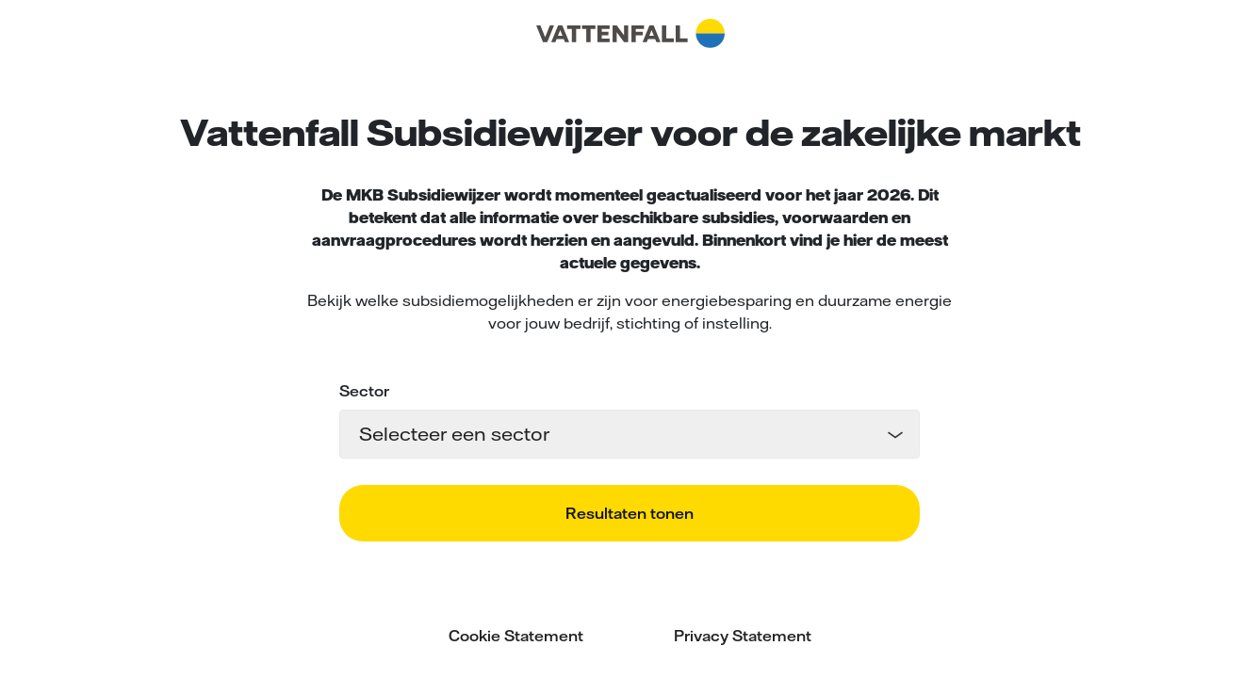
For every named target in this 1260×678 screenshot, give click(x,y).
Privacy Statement (742, 635)
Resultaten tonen (629, 513)
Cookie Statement (516, 635)
